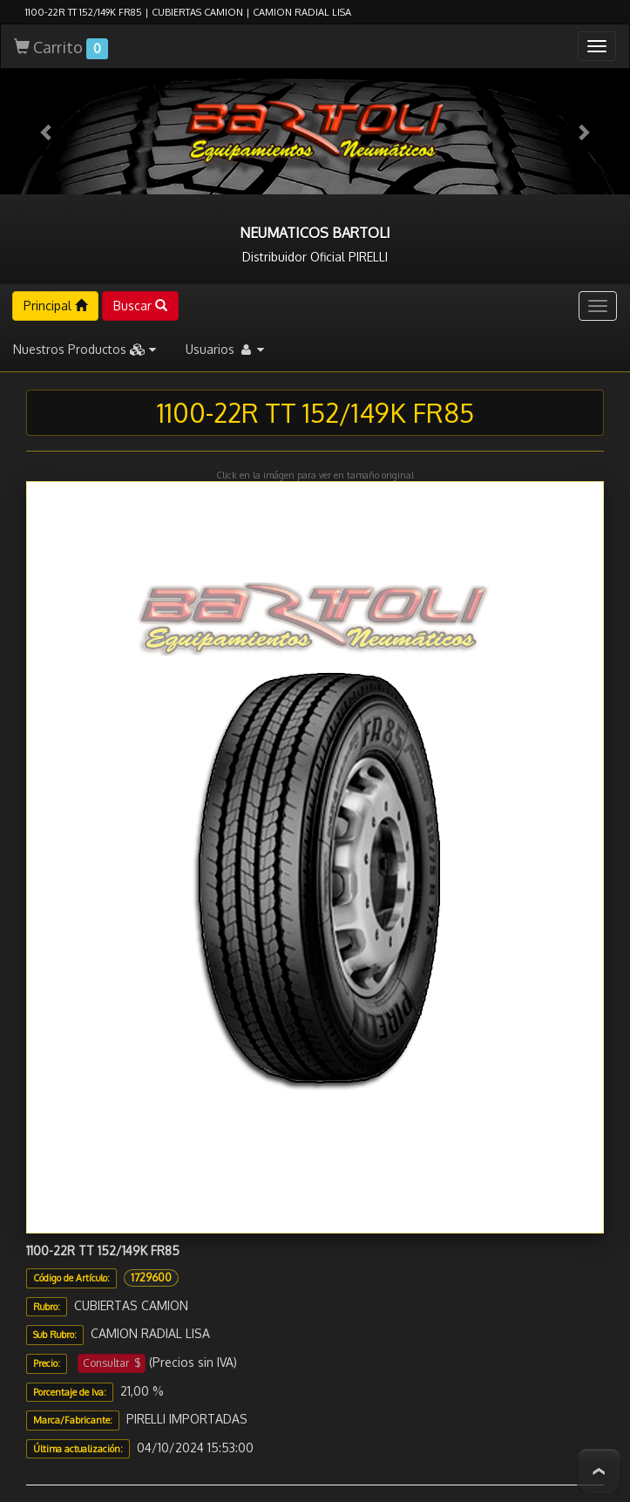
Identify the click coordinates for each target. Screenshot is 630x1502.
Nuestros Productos (84, 290)
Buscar (140, 247)
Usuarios (225, 290)
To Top (599, 1471)
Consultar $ (111, 1304)
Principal (55, 247)
